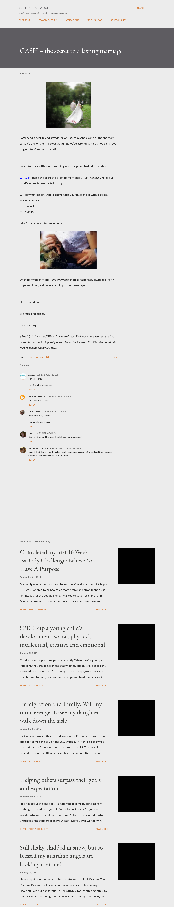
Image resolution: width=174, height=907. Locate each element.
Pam (30, 433)
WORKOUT (24, 20)
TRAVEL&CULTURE (48, 20)
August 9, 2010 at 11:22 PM (68, 448)
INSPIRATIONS (72, 20)
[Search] (141, 8)
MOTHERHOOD (94, 20)
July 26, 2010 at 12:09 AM (54, 411)
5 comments (36, 685)
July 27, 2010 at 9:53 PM (46, 433)
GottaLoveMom (33, 8)
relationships (35, 357)
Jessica (31, 375)
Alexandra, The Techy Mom (41, 448)
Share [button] (114, 357)
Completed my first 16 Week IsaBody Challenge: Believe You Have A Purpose (58, 560)
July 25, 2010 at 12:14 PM (59, 396)
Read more (102, 609)
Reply (31, 389)
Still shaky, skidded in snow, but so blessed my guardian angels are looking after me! (61, 855)
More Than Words (37, 396)
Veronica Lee (34, 411)
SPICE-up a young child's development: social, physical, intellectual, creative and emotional (62, 636)
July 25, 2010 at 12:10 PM (48, 375)
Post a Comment (38, 609)
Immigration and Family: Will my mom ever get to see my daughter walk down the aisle (61, 712)
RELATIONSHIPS (118, 20)
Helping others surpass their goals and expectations (60, 784)
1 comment (35, 761)
